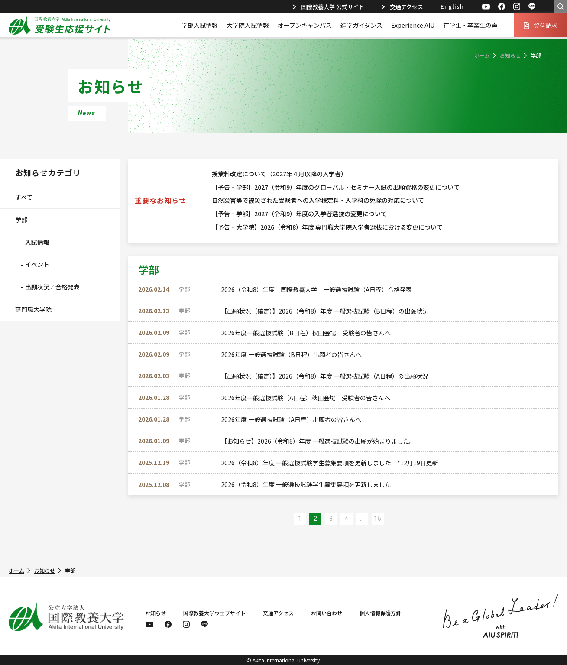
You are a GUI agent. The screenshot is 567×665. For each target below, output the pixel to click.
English (452, 6)
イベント (37, 264)
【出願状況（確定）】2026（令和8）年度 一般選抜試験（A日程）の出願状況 (324, 376)
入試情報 (37, 242)
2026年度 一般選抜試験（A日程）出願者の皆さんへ (291, 419)
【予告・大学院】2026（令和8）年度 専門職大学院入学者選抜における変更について (327, 227)
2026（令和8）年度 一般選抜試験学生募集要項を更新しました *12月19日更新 (329, 462)
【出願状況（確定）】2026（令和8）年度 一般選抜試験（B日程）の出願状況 (325, 311)
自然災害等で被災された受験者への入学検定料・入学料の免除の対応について (318, 200)
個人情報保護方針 (380, 612)
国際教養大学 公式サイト (328, 6)
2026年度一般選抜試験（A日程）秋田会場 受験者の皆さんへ (305, 397)
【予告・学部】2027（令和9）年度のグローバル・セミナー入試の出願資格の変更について (336, 187)
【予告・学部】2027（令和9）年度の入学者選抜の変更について (299, 213)
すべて (23, 197)
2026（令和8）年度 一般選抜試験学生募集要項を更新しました (306, 484)
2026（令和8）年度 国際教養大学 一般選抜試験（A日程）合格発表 (316, 289)
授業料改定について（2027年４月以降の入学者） (279, 173)
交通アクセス (402, 6)
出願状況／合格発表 (52, 286)
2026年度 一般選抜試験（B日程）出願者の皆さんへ (291, 354)
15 (378, 518)
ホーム (482, 55)
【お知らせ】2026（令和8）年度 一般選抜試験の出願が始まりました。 (318, 441)
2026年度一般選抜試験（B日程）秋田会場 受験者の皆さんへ (306, 332)
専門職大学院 (33, 309)
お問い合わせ (326, 612)
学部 (21, 219)
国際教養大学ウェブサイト (214, 612)
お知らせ (510, 55)
